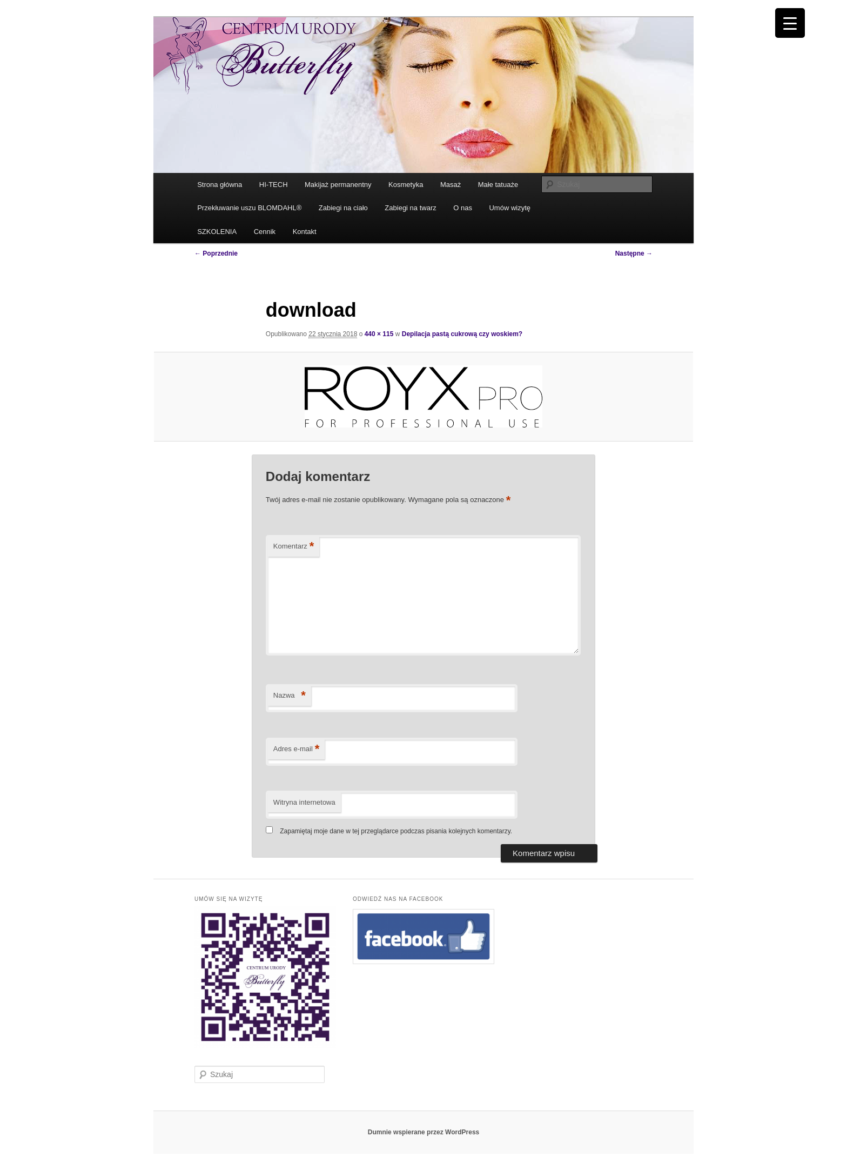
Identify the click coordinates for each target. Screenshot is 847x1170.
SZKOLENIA (217, 232)
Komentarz (293, 546)
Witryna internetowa (304, 802)
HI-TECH (273, 184)
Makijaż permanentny (338, 184)
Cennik (264, 232)
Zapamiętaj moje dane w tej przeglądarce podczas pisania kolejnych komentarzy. (396, 831)
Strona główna (219, 184)
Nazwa (289, 696)
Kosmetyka (405, 184)
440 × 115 (379, 334)
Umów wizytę (509, 208)
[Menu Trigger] (790, 23)
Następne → (634, 253)
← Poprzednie (216, 253)
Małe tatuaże (498, 184)
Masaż (450, 184)
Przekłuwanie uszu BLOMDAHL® (249, 208)
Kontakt (305, 232)
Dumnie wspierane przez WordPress (424, 1132)
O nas (462, 208)
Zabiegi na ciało (343, 208)
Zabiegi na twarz (410, 208)
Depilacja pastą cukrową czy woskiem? (462, 334)
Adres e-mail (296, 749)
